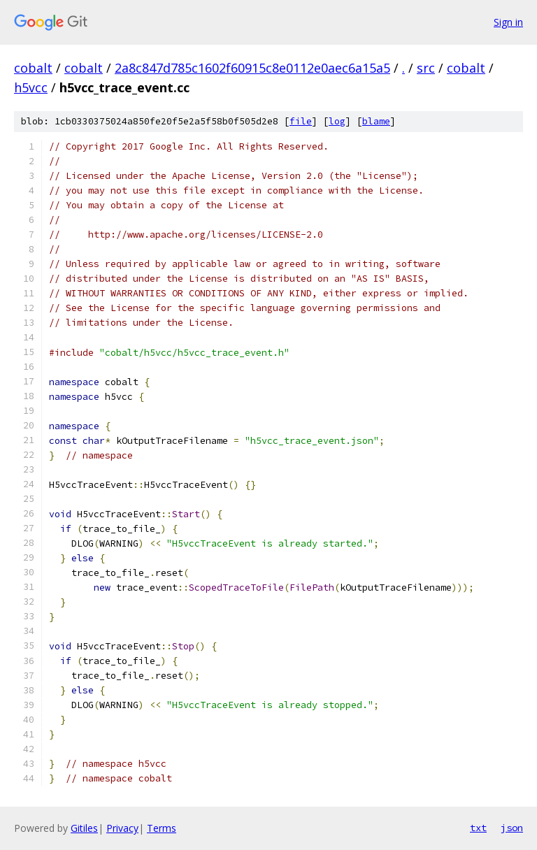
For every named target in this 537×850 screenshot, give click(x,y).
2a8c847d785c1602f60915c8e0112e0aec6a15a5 (252, 67)
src (426, 67)
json (512, 827)
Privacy (122, 828)
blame (376, 121)
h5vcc (31, 87)
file (300, 121)
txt (478, 827)
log (337, 121)
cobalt (33, 67)
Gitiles (84, 828)
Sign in (508, 22)
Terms (161, 828)
